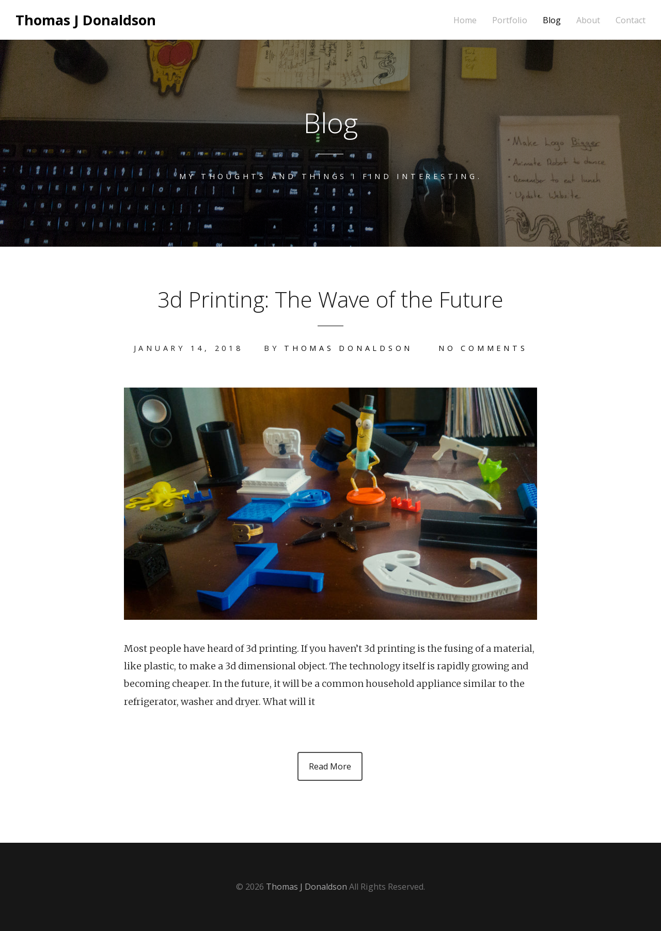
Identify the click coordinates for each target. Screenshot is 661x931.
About (588, 20)
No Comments (482, 348)
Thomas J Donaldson (85, 19)
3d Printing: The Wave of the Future (330, 299)
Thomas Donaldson (348, 348)
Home (465, 20)
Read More (330, 766)
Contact (631, 20)
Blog (552, 20)
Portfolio (509, 20)
